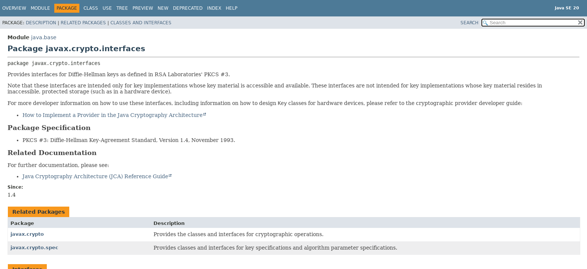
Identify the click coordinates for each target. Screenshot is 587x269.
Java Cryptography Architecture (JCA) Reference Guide (95, 176)
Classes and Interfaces (140, 22)
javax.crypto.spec (34, 247)
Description (41, 22)
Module (40, 8)
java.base (44, 37)
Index (214, 8)
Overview (14, 8)
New (163, 8)
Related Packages (83, 22)
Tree (122, 8)
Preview (143, 8)
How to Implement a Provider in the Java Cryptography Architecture (112, 115)
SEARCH (469, 22)
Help (231, 8)
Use (107, 8)
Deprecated (188, 8)
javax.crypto (27, 234)
